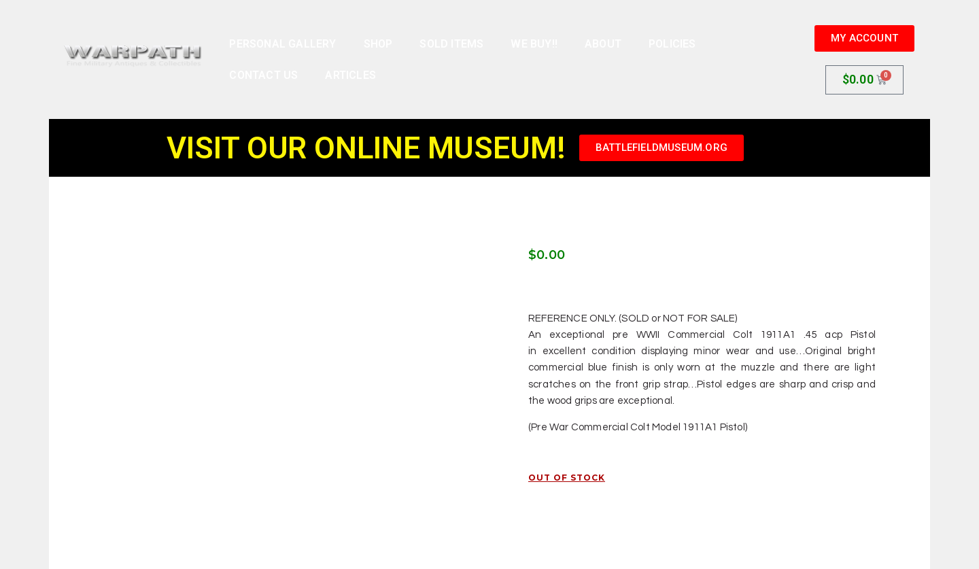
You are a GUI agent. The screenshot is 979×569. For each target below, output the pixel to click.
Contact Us (263, 75)
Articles (350, 75)
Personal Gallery (282, 43)
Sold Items (451, 43)
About (603, 43)
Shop (378, 43)
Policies (672, 43)
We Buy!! (534, 43)
